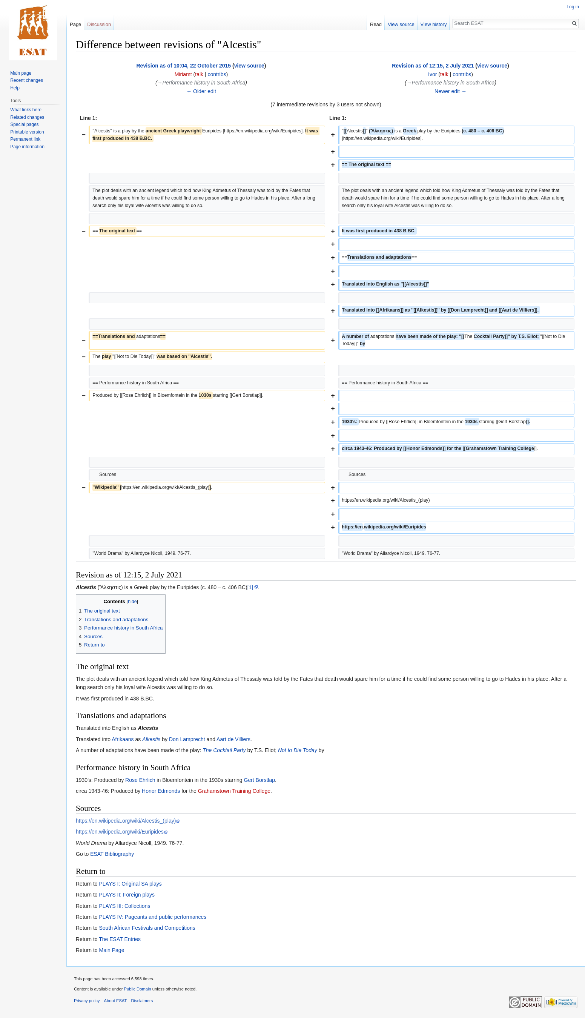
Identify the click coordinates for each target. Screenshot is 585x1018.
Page (75, 24)
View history (434, 24)
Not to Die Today (297, 750)
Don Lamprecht (187, 739)
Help (15, 88)
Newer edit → (451, 91)
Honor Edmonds (161, 791)
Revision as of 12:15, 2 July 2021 (433, 66)
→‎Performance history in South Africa (201, 83)
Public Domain (137, 989)
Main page (20, 73)
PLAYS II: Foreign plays (127, 895)
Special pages (24, 124)
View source (401, 24)
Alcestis (86, 587)
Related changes (27, 117)
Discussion (99, 24)
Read (376, 24)
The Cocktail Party (224, 750)
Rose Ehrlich (140, 780)
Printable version (27, 132)
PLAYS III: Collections (124, 906)
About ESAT (115, 1000)
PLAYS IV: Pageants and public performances (152, 917)
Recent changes (26, 80)
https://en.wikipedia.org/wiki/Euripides (120, 832)
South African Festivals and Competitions (147, 928)
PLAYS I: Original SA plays (130, 884)
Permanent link (25, 139)
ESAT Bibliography (112, 854)
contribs (216, 74)
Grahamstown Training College (234, 791)
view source (249, 66)
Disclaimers (142, 1000)
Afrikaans (123, 739)
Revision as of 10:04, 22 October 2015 (184, 66)
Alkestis (151, 739)
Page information (27, 146)
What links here (25, 109)
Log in (573, 6)
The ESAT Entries (120, 939)
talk (199, 74)
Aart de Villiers (233, 739)
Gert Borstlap (259, 780)
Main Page (111, 950)
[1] (250, 587)
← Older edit (201, 91)
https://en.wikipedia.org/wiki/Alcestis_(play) (126, 821)
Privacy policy (87, 1000)
